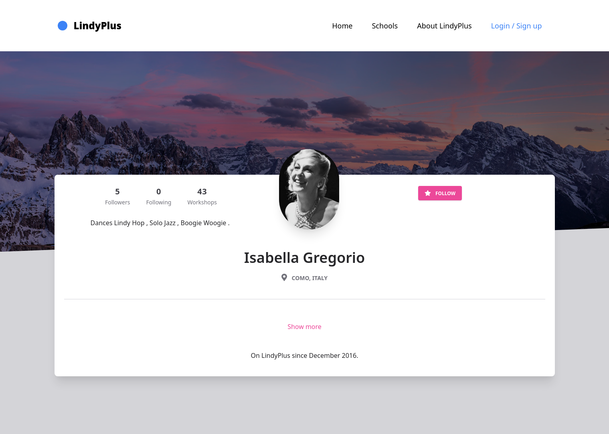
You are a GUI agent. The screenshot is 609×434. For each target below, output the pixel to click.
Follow (440, 193)
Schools (385, 25)
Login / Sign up (516, 25)
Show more (304, 326)
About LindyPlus (444, 25)
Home (342, 25)
